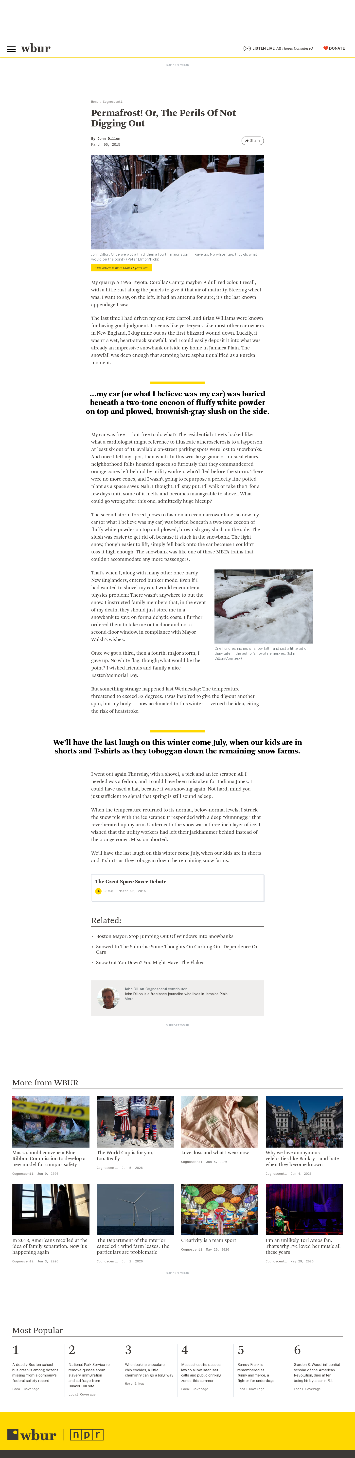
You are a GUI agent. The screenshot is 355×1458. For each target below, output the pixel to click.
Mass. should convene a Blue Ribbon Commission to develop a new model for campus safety (49, 1160)
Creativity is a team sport (208, 1241)
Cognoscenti (113, 103)
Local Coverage (25, 1390)
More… (130, 1000)
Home (94, 103)
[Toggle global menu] (11, 50)
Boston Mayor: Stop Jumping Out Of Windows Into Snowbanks (164, 937)
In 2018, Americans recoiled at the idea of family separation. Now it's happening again (50, 1247)
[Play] (98, 892)
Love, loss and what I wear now (215, 1154)
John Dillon (108, 140)
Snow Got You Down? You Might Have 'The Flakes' (151, 964)
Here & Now (134, 1385)
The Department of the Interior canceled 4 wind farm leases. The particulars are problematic (133, 1247)
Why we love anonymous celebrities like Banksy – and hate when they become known (302, 1160)
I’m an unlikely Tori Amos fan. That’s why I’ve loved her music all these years (303, 1247)
